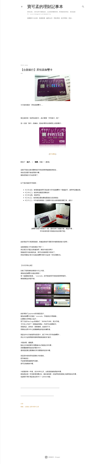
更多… (71, 18)
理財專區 (57, 18)
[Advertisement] (52, 43)
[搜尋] (83, 6)
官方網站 (52, 154)
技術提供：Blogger (52, 457)
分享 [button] (22, 403)
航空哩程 (64, 18)
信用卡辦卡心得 (34, 406)
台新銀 (27, 406)
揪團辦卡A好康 (32, 18)
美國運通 (42, 18)
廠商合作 (49, 18)
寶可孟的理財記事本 (45, 6)
